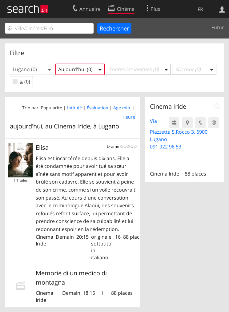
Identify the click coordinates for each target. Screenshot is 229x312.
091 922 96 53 (165, 146)
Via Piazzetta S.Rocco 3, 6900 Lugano (178, 130)
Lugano (108, 126)
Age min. (122, 108)
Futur (217, 27)
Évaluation (97, 108)
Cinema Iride (44, 240)
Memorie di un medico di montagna (71, 277)
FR (200, 9)
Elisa (42, 147)
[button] (32, 69)
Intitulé (74, 108)
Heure (129, 117)
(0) (21, 81)
